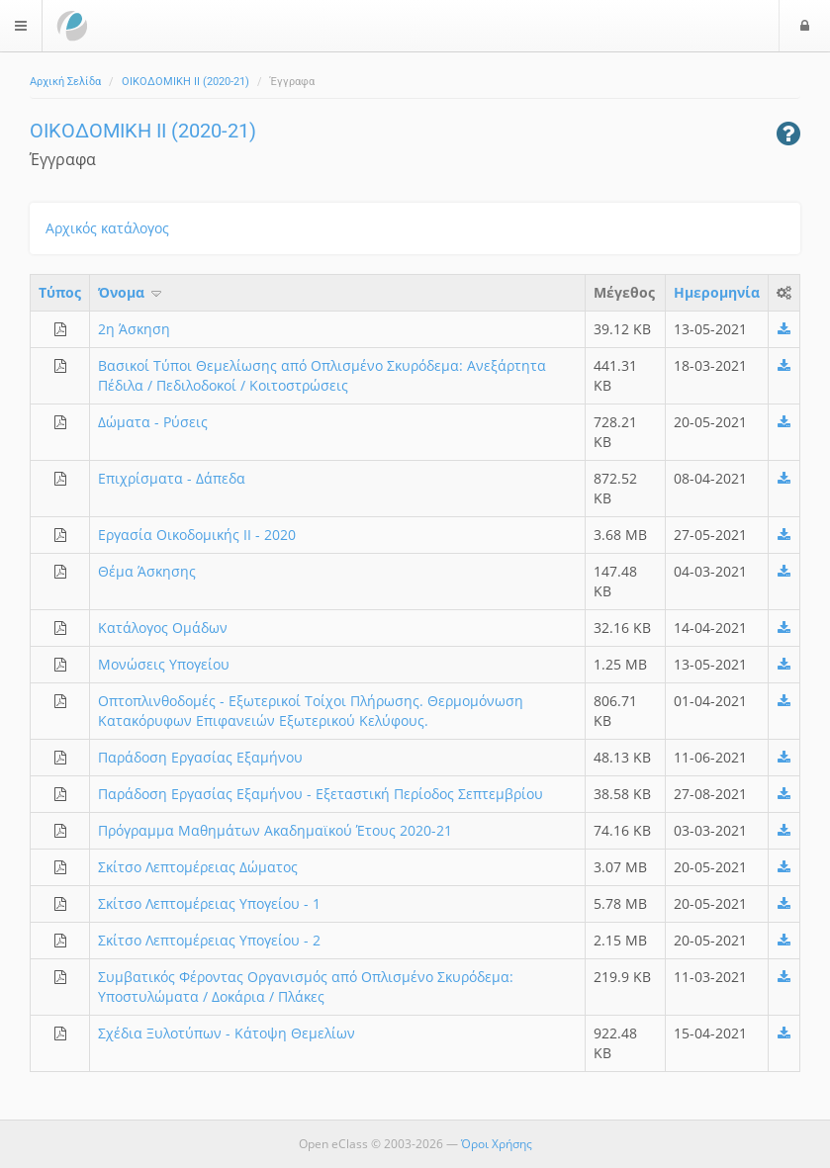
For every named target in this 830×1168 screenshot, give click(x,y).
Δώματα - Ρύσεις (153, 421)
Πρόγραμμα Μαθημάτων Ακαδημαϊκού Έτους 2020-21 (275, 830)
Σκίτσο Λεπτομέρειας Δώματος (198, 866)
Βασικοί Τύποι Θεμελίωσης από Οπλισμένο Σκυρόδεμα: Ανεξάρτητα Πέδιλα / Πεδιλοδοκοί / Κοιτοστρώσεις (322, 375)
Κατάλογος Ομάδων (163, 627)
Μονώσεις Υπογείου (164, 664)
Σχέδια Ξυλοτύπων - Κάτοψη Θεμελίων (226, 1033)
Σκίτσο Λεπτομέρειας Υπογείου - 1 (209, 903)
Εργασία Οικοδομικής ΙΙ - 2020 (197, 534)
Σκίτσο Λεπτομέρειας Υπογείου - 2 (209, 940)
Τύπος (60, 292)
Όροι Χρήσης (496, 1143)
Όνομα (131, 292)
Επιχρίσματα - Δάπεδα (171, 478)
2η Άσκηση (134, 328)
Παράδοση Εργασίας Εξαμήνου (200, 757)
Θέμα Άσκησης (147, 571)
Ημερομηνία (717, 292)
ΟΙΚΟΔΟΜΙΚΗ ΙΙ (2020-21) (185, 81)
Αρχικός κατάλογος (107, 228)
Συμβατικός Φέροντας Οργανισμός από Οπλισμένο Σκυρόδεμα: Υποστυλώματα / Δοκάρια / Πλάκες (305, 986)
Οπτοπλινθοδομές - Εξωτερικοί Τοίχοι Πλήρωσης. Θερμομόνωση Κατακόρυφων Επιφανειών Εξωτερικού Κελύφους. (310, 710)
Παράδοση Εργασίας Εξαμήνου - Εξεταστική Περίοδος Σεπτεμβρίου (320, 793)
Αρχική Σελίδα (65, 81)
